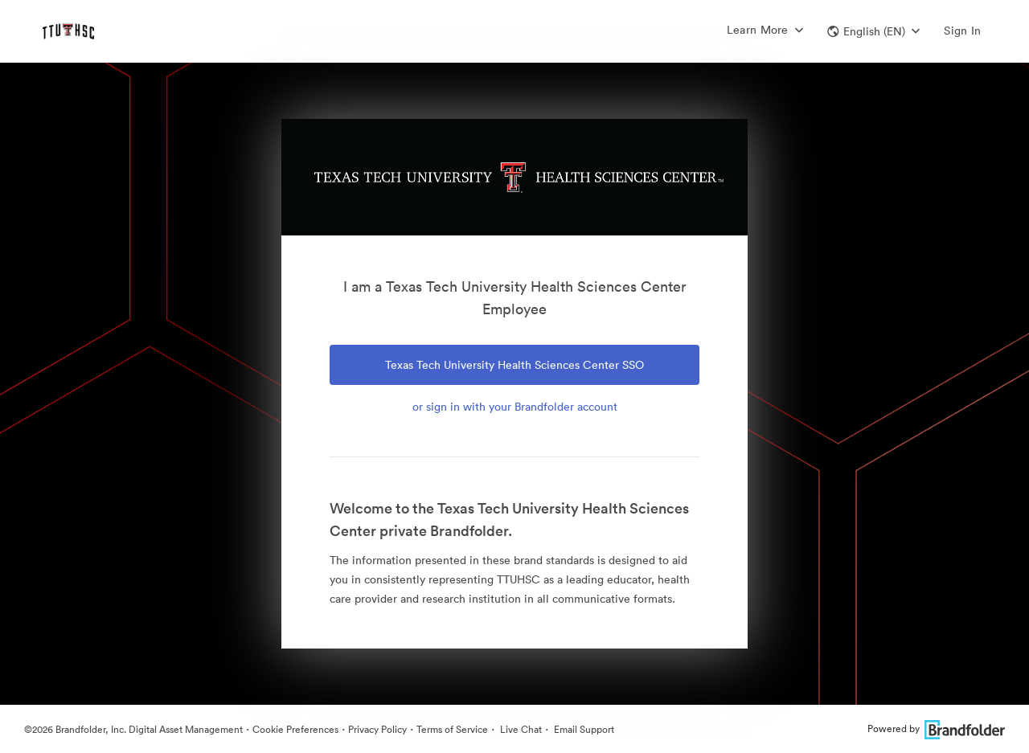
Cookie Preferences (295, 729)
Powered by (936, 728)
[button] (873, 31)
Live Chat (520, 729)
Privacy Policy (377, 729)
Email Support (582, 729)
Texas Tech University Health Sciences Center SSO (514, 365)
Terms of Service (452, 729)
